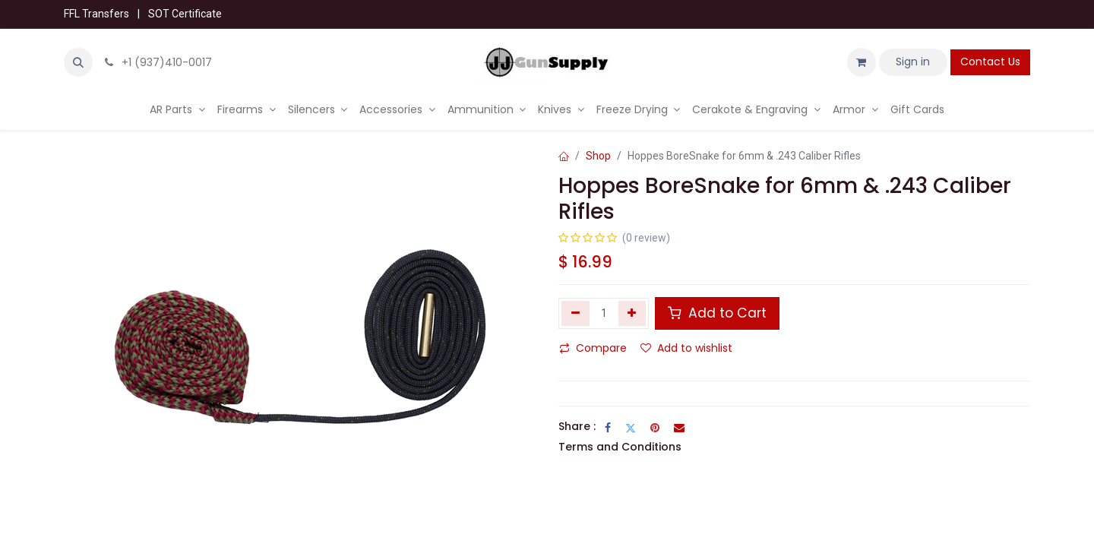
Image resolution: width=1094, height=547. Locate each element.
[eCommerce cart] (861, 62)
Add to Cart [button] (717, 313)
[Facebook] (608, 427)
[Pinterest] (654, 427)
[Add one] (632, 313)
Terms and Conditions (619, 446)
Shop (598, 156)
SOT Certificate (185, 14)
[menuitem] (177, 110)
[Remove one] (575, 313)
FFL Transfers (96, 14)
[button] (78, 62)
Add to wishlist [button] (686, 348)
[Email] (679, 427)
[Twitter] (630, 427)
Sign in (913, 61)
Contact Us (990, 61)
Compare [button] (593, 348)
